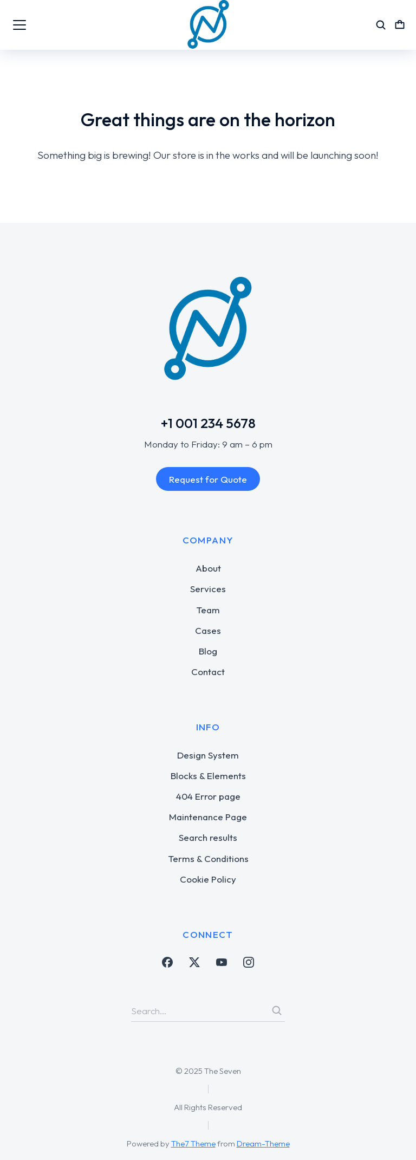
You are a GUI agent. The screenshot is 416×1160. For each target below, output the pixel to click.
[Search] (277, 1010)
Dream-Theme (263, 1143)
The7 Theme (193, 1143)
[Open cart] (399, 25)
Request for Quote (208, 479)
